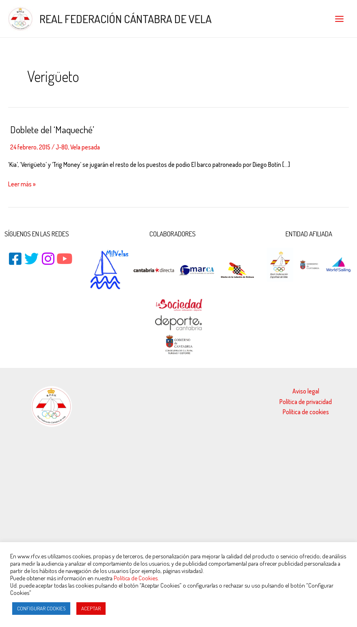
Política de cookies (306, 412)
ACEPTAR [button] (91, 608)
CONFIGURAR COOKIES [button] (41, 608)
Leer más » (22, 183)
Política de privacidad (305, 402)
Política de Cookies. (136, 578)
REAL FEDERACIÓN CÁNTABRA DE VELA (125, 19)
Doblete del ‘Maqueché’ (52, 129)
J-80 (62, 147)
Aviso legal (305, 391)
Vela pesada (85, 147)
